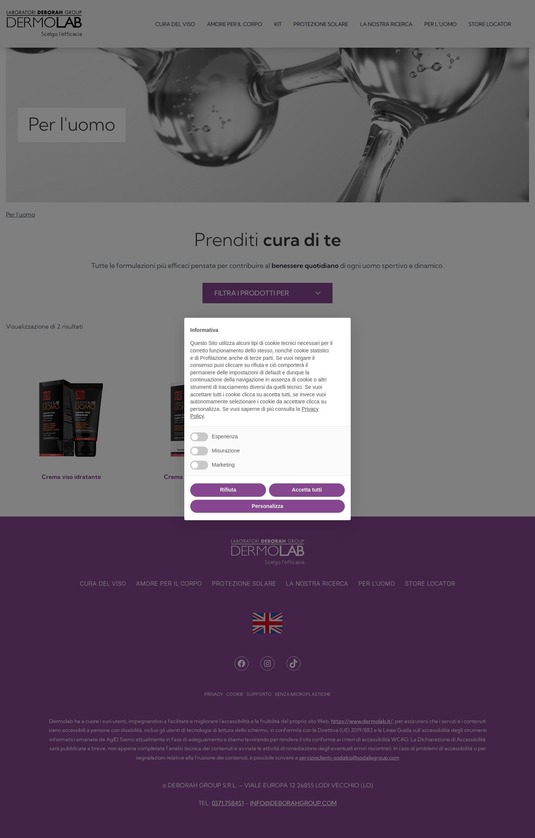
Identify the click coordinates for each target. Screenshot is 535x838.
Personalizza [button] (267, 506)
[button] (341, 330)
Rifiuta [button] (228, 490)
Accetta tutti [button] (307, 490)
